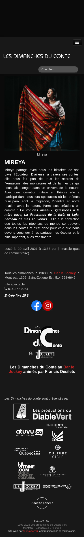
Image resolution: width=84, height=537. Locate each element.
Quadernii (30, 530)
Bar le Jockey (65, 273)
